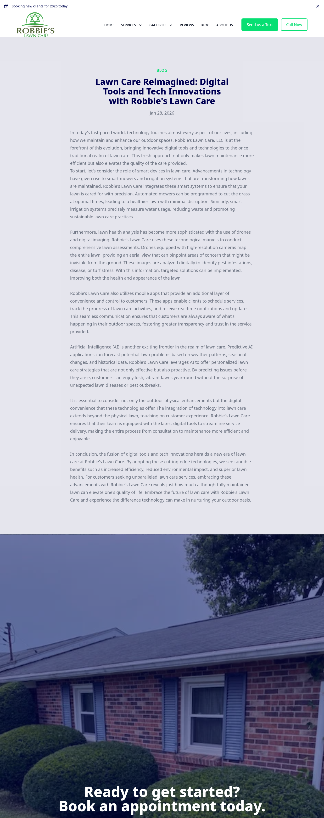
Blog (205, 34)
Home (109, 34)
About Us (224, 34)
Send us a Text (260, 33)
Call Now (294, 33)
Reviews (187, 34)
